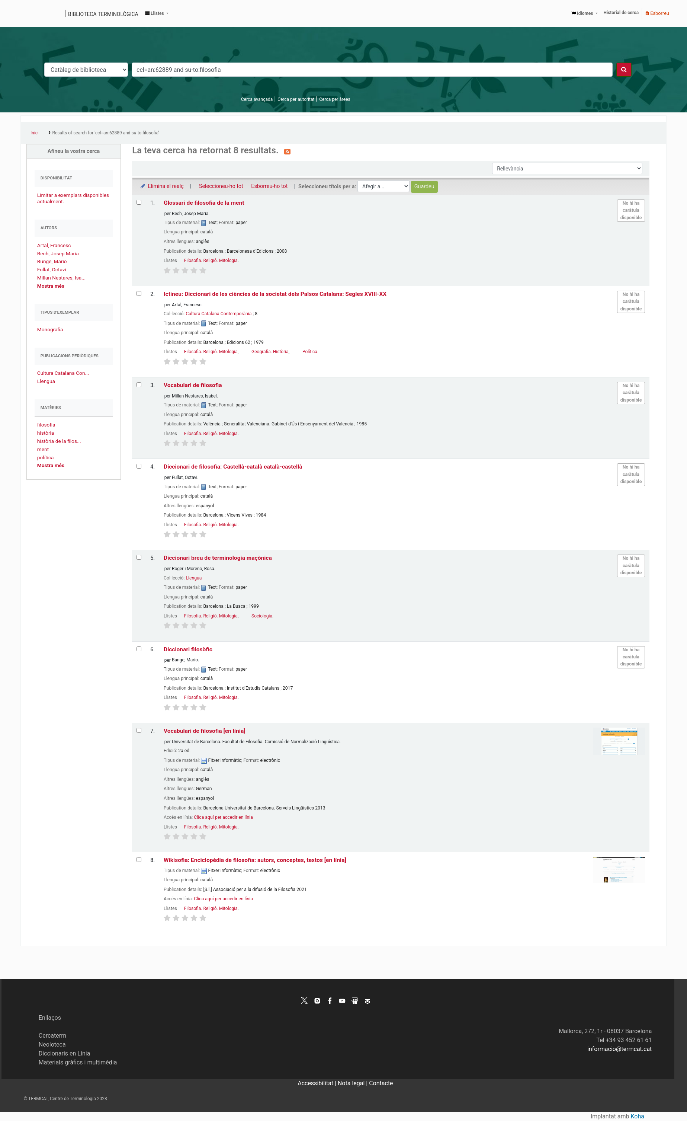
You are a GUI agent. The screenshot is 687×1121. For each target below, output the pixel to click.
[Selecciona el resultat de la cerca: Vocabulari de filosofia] (139, 384)
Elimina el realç (161, 186)
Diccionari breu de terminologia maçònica (218, 558)
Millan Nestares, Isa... (61, 278)
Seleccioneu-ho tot (221, 186)
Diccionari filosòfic (188, 649)
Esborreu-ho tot (269, 186)
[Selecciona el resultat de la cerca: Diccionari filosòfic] (139, 648)
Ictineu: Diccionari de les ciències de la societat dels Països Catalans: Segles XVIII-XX (275, 294)
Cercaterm (52, 1035)
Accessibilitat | (318, 1083)
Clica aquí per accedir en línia (223, 817)
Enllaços (50, 1017)
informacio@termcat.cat (619, 1049)
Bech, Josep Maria (58, 253)
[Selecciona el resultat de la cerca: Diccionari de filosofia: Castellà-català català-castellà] (139, 466)
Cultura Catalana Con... (63, 373)
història (45, 433)
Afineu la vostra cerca (74, 151)
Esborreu (657, 13)
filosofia (46, 425)
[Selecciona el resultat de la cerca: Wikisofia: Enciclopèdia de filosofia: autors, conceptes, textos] (139, 859)
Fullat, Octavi (51, 269)
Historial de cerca (621, 12)
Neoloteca (52, 1044)
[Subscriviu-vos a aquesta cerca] (287, 151)
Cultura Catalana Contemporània (218, 313)
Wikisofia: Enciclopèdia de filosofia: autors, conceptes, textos (255, 860)
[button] (156, 13)
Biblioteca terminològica (103, 14)
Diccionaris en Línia (64, 1053)
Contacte (381, 1083)
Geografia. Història (270, 351)
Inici (35, 132)
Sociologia (261, 616)
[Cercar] (624, 70)
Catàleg (29, 13)
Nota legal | (353, 1083)
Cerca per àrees (334, 99)
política (45, 457)
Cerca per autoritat (295, 99)
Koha (637, 1116)
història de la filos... (59, 441)
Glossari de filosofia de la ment (204, 202)
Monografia (50, 329)
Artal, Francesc (54, 245)
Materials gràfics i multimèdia (78, 1062)
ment (43, 449)
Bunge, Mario (52, 261)
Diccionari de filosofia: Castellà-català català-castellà (233, 466)
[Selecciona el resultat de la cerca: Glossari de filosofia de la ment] (139, 202)
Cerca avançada (257, 99)
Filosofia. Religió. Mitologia (211, 260)
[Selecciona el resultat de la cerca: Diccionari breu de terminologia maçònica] (139, 557)
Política (309, 351)
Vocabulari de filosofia (193, 385)
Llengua (46, 381)
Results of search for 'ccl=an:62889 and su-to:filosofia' (105, 132)
